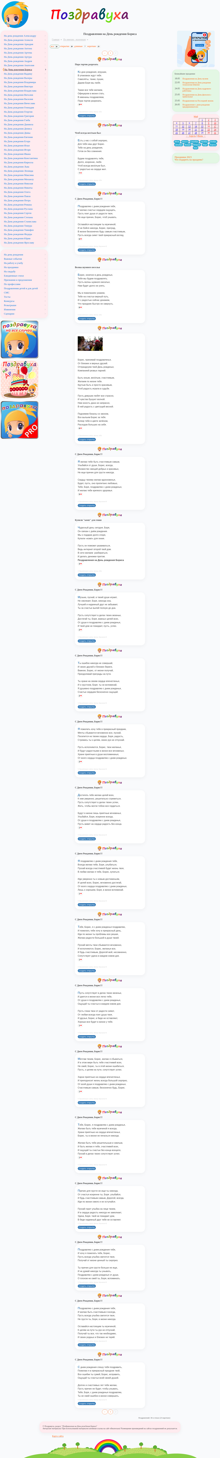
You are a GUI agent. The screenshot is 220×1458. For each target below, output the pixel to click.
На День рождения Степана (18, 217)
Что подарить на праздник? (189, 159)
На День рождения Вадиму (18, 73)
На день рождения (13, 254)
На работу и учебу (13, 263)
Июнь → (201, 136)
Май (196, 116)
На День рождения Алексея (18, 40)
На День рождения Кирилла (18, 162)
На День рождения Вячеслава (19, 103)
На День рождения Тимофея (19, 230)
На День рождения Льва (16, 166)
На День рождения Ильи (17, 145)
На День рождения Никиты (18, 187)
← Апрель (191, 136)
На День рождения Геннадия (19, 107)
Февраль (196, 145)
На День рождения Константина (21, 158)
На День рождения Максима (19, 175)
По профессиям (12, 284)
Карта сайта (58, 1436)
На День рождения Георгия (18, 111)
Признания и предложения (18, 279)
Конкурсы (9, 301)
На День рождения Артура (18, 56)
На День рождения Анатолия (19, 65)
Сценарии (9, 313)
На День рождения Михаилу (19, 179)
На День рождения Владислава (20, 90)
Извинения (9, 309)
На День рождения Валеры (18, 78)
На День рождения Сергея (17, 213)
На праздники (11, 267)
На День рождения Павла (17, 196)
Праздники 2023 (183, 157)
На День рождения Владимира (20, 82)
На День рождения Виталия (18, 94)
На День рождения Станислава (20, 221)
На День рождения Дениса (18, 128)
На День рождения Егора (17, 141)
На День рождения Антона (18, 48)
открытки (67, 46)
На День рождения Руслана (18, 208)
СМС (6, 292)
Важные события (13, 258)
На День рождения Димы (17, 132)
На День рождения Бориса (18, 69)
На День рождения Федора (18, 234)
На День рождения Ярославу (19, 242)
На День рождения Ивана (17, 154)
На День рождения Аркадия (18, 44)
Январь (188, 145)
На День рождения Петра (17, 200)
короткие (93, 46)
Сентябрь (194, 142)
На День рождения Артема (18, 52)
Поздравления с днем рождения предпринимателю (196, 106)
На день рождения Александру (20, 35)
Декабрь (178, 145)
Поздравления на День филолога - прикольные (197, 96)
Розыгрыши (10, 305)
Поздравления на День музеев (195, 79)
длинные (80, 46)
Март (205, 145)
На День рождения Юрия (17, 238)
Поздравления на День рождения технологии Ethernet (196, 83)
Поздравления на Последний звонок (197, 101)
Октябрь (204, 142)
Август (185, 142)
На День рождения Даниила (18, 124)
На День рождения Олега (17, 192)
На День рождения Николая (18, 183)
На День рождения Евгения (18, 137)
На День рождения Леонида (18, 170)
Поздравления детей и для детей (21, 288)
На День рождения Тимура (18, 225)
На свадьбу (10, 271)
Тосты (7, 296)
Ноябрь (213, 142)
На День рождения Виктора (18, 86)
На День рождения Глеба (17, 120)
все (55, 46)
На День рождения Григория (19, 116)
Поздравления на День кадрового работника (196, 90)
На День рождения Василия (18, 99)
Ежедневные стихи (14, 275)
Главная (55, 39)
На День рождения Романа (18, 204)
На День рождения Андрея (18, 61)
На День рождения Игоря (17, 149)
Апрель (213, 145)
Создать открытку (87, 116)
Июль (177, 142)
